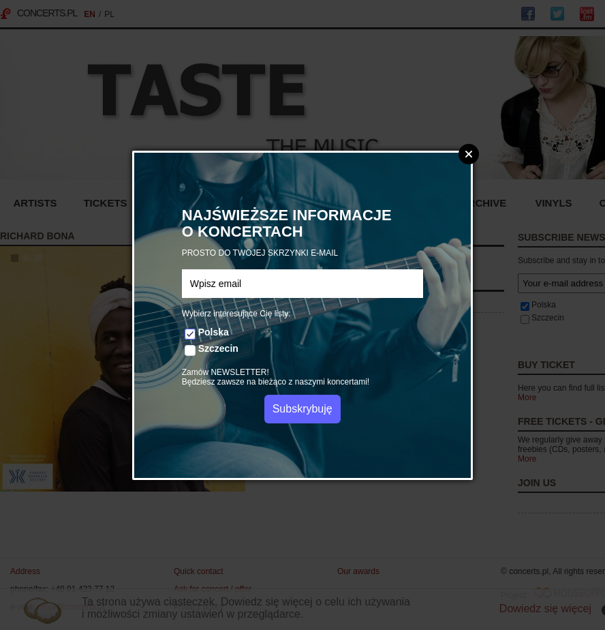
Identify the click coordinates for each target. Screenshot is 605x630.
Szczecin (218, 348)
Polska (213, 332)
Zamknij (469, 154)
